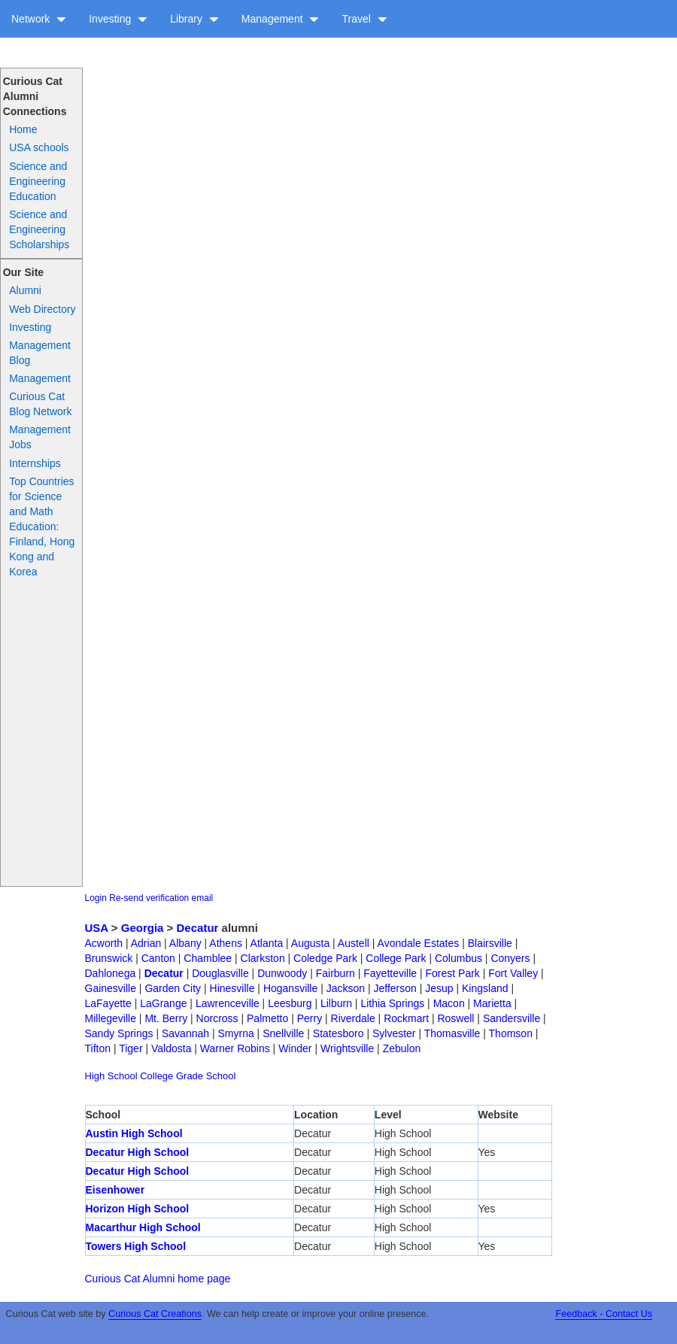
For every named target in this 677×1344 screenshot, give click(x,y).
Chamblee (208, 958)
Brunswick (109, 958)
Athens (225, 943)
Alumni (25, 290)
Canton (158, 958)
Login (96, 898)
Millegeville (110, 1018)
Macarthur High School (143, 1227)
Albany (185, 943)
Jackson (345, 988)
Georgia (142, 927)
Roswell (455, 1018)
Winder (294, 1048)
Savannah (185, 1033)
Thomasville (452, 1033)
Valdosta (171, 1048)
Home (23, 129)
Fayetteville (390, 973)
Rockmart (406, 1018)
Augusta (310, 943)
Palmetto (267, 1018)
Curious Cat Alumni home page (158, 1279)
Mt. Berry (165, 1018)
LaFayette (108, 1003)
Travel (364, 19)
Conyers (510, 958)
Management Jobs (40, 437)
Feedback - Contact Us (603, 1314)
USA (96, 927)
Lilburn (336, 1003)
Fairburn (335, 973)
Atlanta (267, 943)
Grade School (206, 1076)
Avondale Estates (419, 943)
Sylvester (394, 1033)
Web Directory (42, 309)
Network (38, 19)
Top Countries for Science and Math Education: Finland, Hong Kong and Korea (41, 526)
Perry (309, 1018)
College (156, 1076)
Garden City (172, 988)
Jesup (439, 988)
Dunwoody (282, 973)
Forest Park (453, 973)
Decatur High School (138, 1152)
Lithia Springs (392, 1003)
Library (194, 19)
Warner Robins (235, 1048)
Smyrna (235, 1033)
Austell (353, 943)
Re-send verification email (161, 898)
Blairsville (490, 943)
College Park (396, 958)
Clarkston (263, 958)
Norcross (217, 1018)
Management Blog (40, 352)
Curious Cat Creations (155, 1314)
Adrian (146, 943)
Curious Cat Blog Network (40, 403)
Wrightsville (347, 1048)
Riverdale (353, 1018)
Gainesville (110, 988)
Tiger (130, 1048)
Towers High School (136, 1246)
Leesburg (289, 1003)
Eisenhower (115, 1190)
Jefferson (394, 988)
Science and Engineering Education (38, 181)
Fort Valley (513, 973)
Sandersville (511, 1018)
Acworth (104, 943)
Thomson (511, 1033)
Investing (118, 19)
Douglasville (220, 973)
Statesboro (338, 1033)
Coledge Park (325, 958)
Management (280, 19)
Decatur (198, 927)
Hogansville (290, 988)
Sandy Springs (119, 1033)
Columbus (458, 958)
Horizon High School (138, 1209)
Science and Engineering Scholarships (39, 229)
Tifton (98, 1048)
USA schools (38, 147)
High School (111, 1076)
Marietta (492, 1003)
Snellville (283, 1033)
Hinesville (232, 988)
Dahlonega (110, 973)
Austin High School (134, 1133)
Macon (449, 1003)
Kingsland (485, 988)
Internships (34, 463)
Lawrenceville (228, 1003)
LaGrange (163, 1003)
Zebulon (402, 1048)
